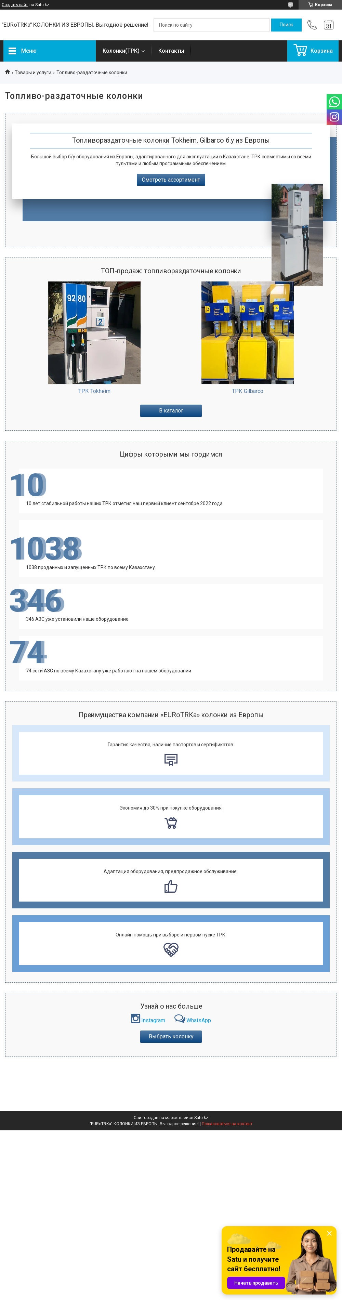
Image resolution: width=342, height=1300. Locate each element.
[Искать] (286, 24)
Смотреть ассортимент (171, 179)
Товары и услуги (33, 72)
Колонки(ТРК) (121, 51)
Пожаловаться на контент (227, 1123)
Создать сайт (15, 4)
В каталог (171, 410)
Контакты (171, 51)
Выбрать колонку (171, 1036)
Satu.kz (201, 1117)
